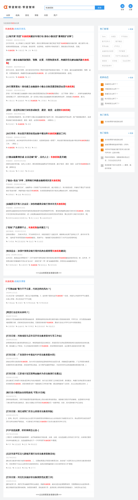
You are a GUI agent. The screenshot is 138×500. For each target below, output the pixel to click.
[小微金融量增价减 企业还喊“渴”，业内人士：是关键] (36, 157)
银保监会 (43, 265)
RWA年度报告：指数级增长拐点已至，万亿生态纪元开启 (117, 158)
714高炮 (11, 242)
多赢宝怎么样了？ (111, 94)
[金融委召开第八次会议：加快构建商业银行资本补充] (36, 204)
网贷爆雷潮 (106, 56)
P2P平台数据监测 (122, 56)
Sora (103, 37)
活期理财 (11, 326)
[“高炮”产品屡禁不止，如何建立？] (27, 227)
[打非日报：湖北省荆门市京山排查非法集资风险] (29, 411)
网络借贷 (33, 444)
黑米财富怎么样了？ (112, 103)
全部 (8, 15)
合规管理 (24, 265)
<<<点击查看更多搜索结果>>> (48, 273)
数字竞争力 (106, 41)
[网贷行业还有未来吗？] (17, 312)
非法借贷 (39, 242)
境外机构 (53, 265)
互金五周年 (127, 61)
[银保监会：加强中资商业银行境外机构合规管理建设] (36, 251)
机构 (17, 15)
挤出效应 (30, 171)
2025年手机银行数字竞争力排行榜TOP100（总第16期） (117, 151)
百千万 (33, 468)
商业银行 (11, 124)
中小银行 (21, 171)
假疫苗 (104, 61)
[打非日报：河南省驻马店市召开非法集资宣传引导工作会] (34, 336)
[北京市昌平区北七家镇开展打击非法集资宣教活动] (30, 454)
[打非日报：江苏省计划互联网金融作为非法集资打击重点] (34, 373)
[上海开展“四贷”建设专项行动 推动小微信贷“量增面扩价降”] (39, 36)
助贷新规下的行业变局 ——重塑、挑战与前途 (118, 166)
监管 (26, 444)
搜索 (99, 8)
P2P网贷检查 (43, 303)
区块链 (114, 61)
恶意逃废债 (21, 242)
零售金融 (105, 46)
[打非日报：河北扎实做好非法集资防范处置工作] (29, 477)
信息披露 (17, 444)
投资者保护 (41, 326)
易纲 (29, 124)
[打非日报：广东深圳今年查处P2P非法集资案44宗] (30, 355)
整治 (29, 148)
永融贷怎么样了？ (111, 84)
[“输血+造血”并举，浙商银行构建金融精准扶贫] (33, 180)
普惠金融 (53, 101)
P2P (10, 444)
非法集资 (18, 468)
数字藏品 (119, 41)
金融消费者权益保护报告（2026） (117, 144)
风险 (10, 468)
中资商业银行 (13, 265)
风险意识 (51, 326)
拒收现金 (21, 148)
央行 (29, 77)
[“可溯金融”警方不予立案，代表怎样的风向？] (28, 289)
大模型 (113, 37)
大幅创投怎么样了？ (112, 89)
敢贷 (32, 101)
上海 (29, 50)
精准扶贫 (27, 195)
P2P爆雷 (122, 51)
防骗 (26, 468)
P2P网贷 (30, 326)
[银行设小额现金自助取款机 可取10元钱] (25, 392)
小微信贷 (21, 50)
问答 (46, 15)
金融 (19, 195)
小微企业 (11, 101)
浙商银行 (11, 195)
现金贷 (31, 242)
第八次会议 (35, 218)
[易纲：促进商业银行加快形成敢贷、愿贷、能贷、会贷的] (38, 110)
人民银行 (43, 101)
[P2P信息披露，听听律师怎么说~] (22, 430)
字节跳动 (124, 37)
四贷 (35, 50)
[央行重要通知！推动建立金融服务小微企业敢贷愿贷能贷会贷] (40, 86)
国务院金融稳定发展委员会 (18, 218)
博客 (36, 15)
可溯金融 (11, 303)
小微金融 (11, 171)
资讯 (27, 15)
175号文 (117, 46)
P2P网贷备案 (30, 303)
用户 (55, 15)
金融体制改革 (47, 218)
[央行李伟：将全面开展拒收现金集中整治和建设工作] (36, 133)
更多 (130, 29)
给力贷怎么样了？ (111, 99)
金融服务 (21, 101)
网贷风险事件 (107, 66)
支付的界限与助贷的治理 (114, 122)
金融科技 (21, 326)
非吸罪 (20, 303)
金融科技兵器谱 (107, 51)
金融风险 (11, 77)
